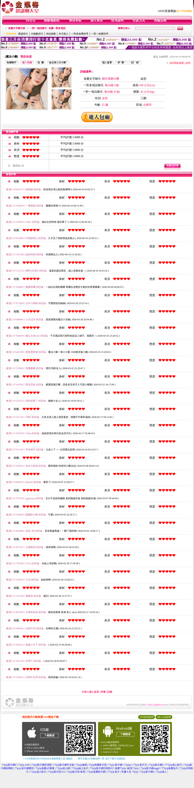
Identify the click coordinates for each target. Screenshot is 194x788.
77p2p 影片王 (140, 764)
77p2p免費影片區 (97, 764)
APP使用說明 (146, 717)
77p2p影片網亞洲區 (41, 764)
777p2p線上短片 (79, 768)
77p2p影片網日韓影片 (101, 768)
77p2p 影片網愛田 (24, 768)
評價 (103, 691)
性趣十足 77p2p (130, 771)
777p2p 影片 (113, 771)
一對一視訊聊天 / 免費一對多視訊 (48, 28)
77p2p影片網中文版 (63, 764)
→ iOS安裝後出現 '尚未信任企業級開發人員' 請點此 (47, 758)
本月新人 (63, 33)
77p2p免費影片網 (96, 771)
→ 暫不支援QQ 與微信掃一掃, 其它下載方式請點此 (100, 758)
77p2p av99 (23, 764)
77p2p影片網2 (9, 764)
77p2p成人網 (63, 768)
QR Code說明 (164, 717)
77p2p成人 (161, 771)
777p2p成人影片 (173, 764)
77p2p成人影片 (38, 771)
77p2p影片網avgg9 (149, 768)
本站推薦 (51, 33)
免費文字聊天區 (16, 28)
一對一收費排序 (99, 33)
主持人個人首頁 (90, 691)
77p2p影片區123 (56, 771)
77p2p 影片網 (115, 764)
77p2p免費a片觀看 (44, 768)
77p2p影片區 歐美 (75, 771)
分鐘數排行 (37, 33)
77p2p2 (127, 764)
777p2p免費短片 (169, 768)
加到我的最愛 (176, 63)
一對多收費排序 (79, 33)
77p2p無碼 (81, 764)
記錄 (109, 691)
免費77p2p (120, 768)
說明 (187, 63)
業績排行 (23, 33)
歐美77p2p (132, 768)
